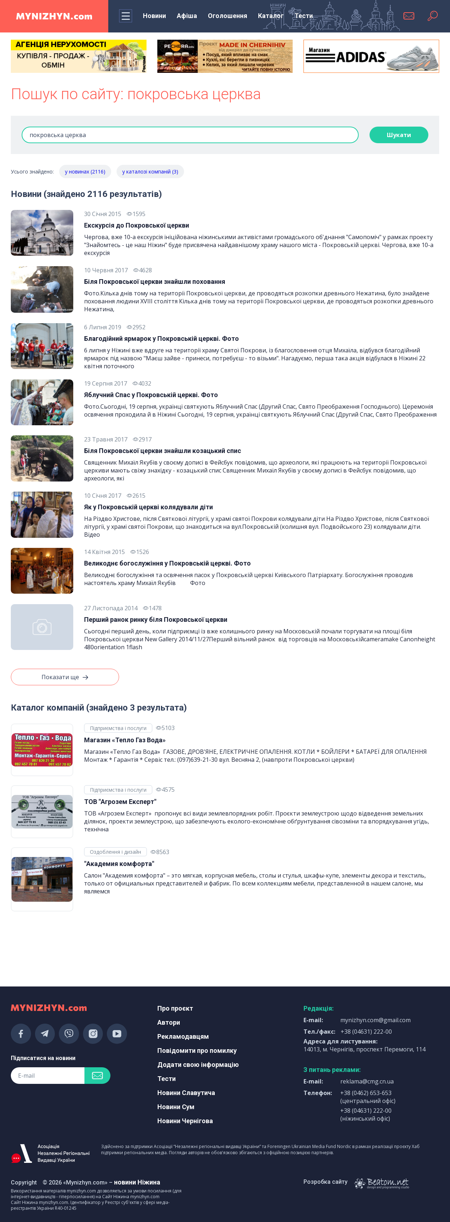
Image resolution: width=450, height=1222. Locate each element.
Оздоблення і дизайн (115, 851)
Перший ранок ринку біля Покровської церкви (155, 619)
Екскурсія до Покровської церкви (136, 225)
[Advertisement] (79, 949)
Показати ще (64, 677)
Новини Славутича (186, 1092)
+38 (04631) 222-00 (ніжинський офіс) (366, 1114)
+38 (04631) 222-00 (366, 1032)
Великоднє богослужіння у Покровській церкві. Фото (167, 563)
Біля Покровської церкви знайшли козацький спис (162, 450)
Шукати (399, 135)
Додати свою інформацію (198, 1064)
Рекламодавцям (183, 1036)
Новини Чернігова (185, 1121)
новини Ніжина (137, 1182)
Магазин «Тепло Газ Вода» (125, 740)
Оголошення (227, 15)
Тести (303, 15)
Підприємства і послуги (118, 728)
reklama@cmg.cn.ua (367, 1081)
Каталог (271, 15)
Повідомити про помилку (197, 1050)
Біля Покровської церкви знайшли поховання (154, 281)
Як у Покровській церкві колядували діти (148, 507)
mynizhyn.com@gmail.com (375, 1020)
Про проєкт (175, 1008)
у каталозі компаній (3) (150, 171)
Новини (154, 15)
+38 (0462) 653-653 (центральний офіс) (368, 1097)
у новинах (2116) (85, 171)
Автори (168, 1022)
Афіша (187, 15)
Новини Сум (176, 1107)
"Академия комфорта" (119, 863)
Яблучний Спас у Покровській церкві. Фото (151, 395)
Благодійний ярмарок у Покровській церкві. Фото (161, 338)
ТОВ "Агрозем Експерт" (120, 801)
